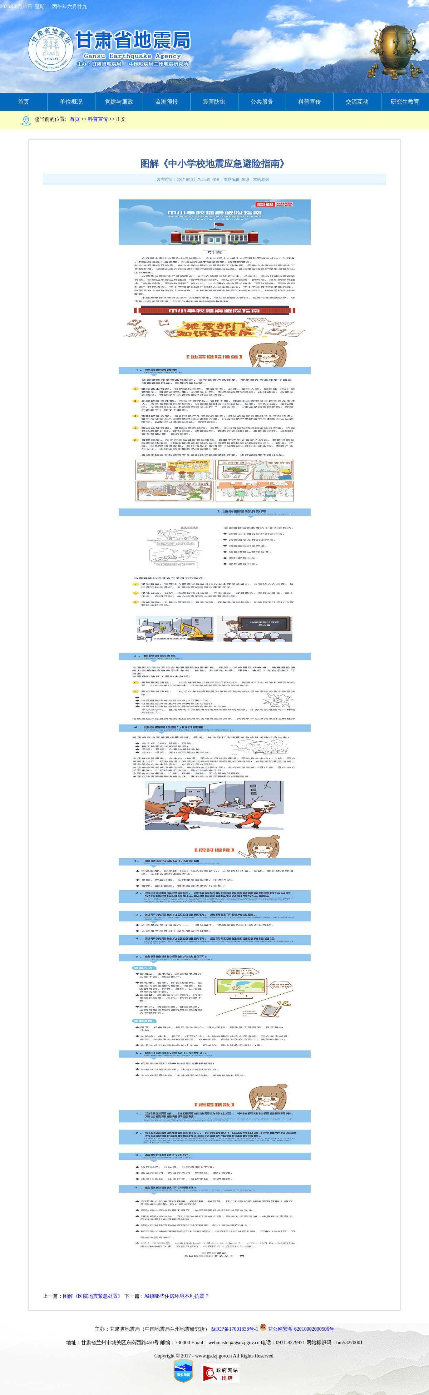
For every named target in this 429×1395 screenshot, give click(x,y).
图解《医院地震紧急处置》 (93, 1296)
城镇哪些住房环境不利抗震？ (176, 1296)
